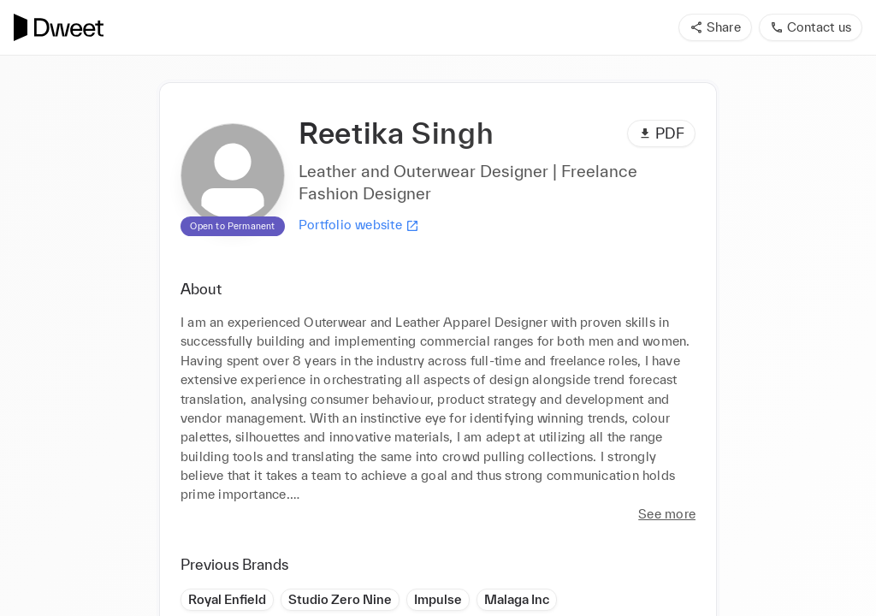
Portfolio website (359, 225)
